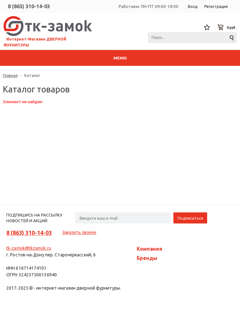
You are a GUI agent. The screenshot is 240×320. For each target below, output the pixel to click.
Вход (192, 6)
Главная (10, 75)
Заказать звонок (79, 232)
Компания (149, 249)
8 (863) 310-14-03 (29, 6)
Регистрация (216, 6)
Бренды (147, 258)
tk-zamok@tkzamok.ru (28, 248)
